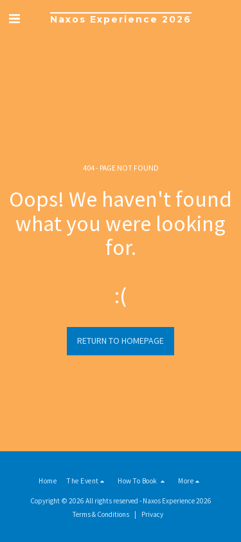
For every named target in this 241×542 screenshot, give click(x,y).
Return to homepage (120, 340)
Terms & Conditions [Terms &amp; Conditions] (101, 514)
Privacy (152, 514)
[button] (14, 18)
